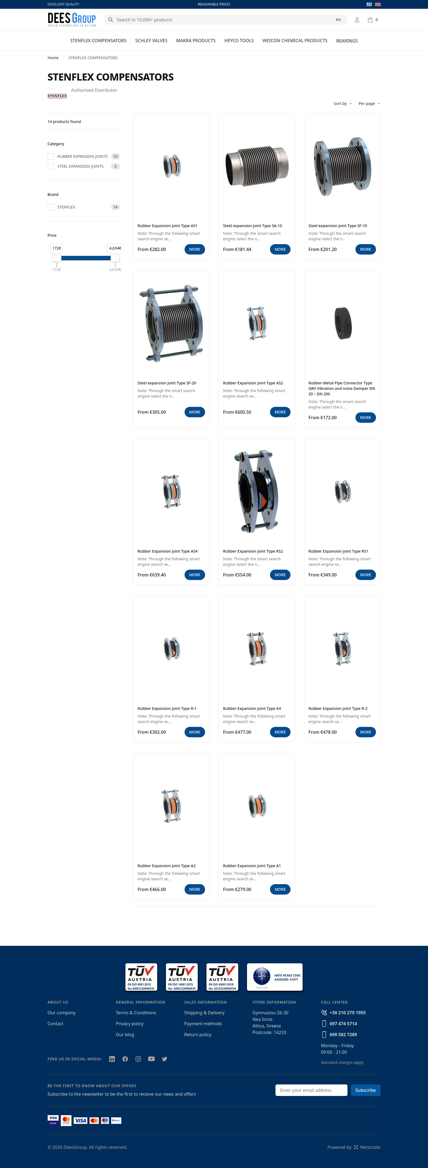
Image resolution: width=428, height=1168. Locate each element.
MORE (194, 249)
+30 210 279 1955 (348, 1013)
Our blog (125, 1035)
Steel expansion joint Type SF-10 (338, 225)
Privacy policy (129, 1024)
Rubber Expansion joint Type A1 (252, 865)
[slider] (56, 258)
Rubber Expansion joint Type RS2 (253, 551)
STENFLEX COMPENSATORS (98, 41)
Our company (62, 1013)
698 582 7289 (343, 1035)
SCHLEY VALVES (151, 41)
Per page (370, 103)
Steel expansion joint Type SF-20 (167, 382)
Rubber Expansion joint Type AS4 (168, 551)
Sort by (343, 103)
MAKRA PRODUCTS (196, 41)
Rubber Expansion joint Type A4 (252, 708)
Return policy (197, 1035)
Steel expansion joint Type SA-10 (252, 225)
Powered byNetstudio (354, 1147)
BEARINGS (347, 41)
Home (53, 57)
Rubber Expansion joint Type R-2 (338, 708)
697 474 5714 (343, 1024)
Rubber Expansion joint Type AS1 (168, 225)
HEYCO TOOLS (239, 41)
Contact (56, 1024)
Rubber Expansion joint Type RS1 (339, 551)
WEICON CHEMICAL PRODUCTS (295, 41)
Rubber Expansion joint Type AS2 (253, 382)
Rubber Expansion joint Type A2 (167, 865)
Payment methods (203, 1024)
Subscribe (365, 1090)
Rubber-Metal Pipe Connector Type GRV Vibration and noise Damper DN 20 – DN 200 (342, 388)
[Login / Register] (357, 19)
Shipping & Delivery (204, 1013)
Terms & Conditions (136, 1013)
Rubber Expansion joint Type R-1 (167, 708)
